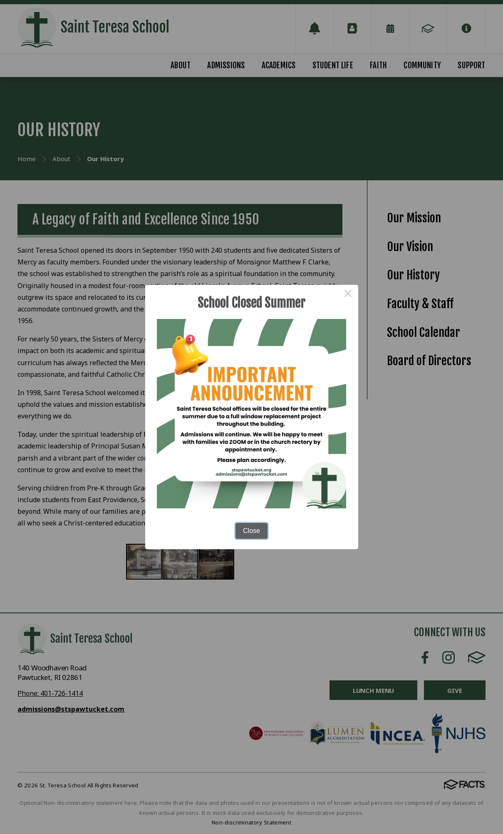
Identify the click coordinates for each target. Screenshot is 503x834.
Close (251, 530)
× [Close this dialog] (348, 295)
